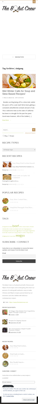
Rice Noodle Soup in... (17, 362)
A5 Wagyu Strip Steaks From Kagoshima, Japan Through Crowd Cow (22, 311)
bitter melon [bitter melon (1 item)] (22, 226)
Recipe (12, 136)
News (5, 97)
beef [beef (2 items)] (15, 226)
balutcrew (11, 97)
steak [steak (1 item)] (14, 236)
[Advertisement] (19, 32)
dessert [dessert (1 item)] (17, 229)
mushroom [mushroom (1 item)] (11, 232)
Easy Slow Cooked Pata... (19, 199)
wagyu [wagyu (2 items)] (20, 235)
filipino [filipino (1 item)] (20, 230)
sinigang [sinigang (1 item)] (4, 236)
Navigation (19, 57)
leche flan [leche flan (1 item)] (5, 232)
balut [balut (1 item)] (10, 226)
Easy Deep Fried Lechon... (18, 346)
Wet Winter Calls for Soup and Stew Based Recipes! (18, 92)
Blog (6, 136)
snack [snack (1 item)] (8, 236)
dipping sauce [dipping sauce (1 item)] (27, 229)
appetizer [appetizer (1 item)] (6, 226)
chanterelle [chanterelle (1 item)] (5, 229)
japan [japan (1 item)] (27, 230)
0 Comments (20, 97)
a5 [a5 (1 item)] (3, 226)
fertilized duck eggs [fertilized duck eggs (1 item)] (13, 230)
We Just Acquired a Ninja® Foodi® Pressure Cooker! (20, 329)
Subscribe (8, 387)
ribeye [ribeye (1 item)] (28, 232)
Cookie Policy (10, 396)
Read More (5, 120)
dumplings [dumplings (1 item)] (5, 230)
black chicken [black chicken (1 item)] (30, 226)
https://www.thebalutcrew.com (18, 302)
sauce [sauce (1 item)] (31, 232)
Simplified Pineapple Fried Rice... (21, 207)
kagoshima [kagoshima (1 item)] (32, 230)
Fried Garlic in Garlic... (17, 354)
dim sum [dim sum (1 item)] (21, 229)
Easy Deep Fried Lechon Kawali (23, 163)
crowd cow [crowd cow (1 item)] (12, 229)
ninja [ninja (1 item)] (15, 232)
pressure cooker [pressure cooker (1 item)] (21, 232)
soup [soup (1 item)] (11, 236)
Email (4, 253)
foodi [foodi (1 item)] (24, 230)
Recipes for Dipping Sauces (17, 320)
